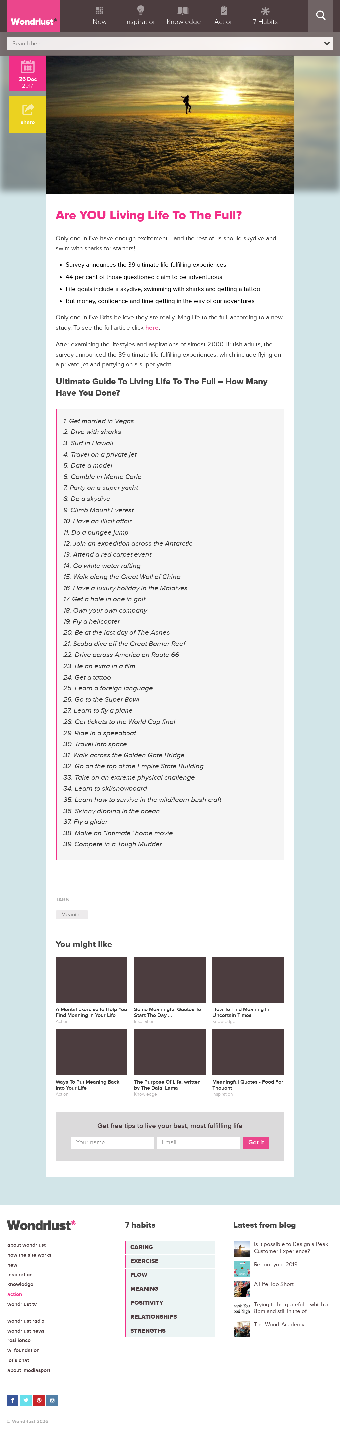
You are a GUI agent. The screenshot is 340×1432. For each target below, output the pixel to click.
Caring (141, 1247)
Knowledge (20, 1284)
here (152, 328)
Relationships (153, 1316)
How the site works (29, 1255)
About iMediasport (28, 1370)
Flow (138, 1274)
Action (14, 1294)
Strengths (148, 1330)
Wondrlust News (26, 1331)
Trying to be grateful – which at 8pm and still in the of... (292, 1308)
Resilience (19, 1340)
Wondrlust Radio (25, 1321)
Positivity (146, 1302)
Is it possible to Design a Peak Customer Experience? (291, 1247)
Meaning (72, 914)
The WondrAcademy (279, 1324)
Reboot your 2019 (276, 1264)
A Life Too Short (274, 1284)
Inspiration (20, 1274)
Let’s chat (18, 1360)
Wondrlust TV (22, 1304)
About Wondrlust (26, 1245)
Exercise (144, 1261)
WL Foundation (23, 1350)
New (12, 1265)
